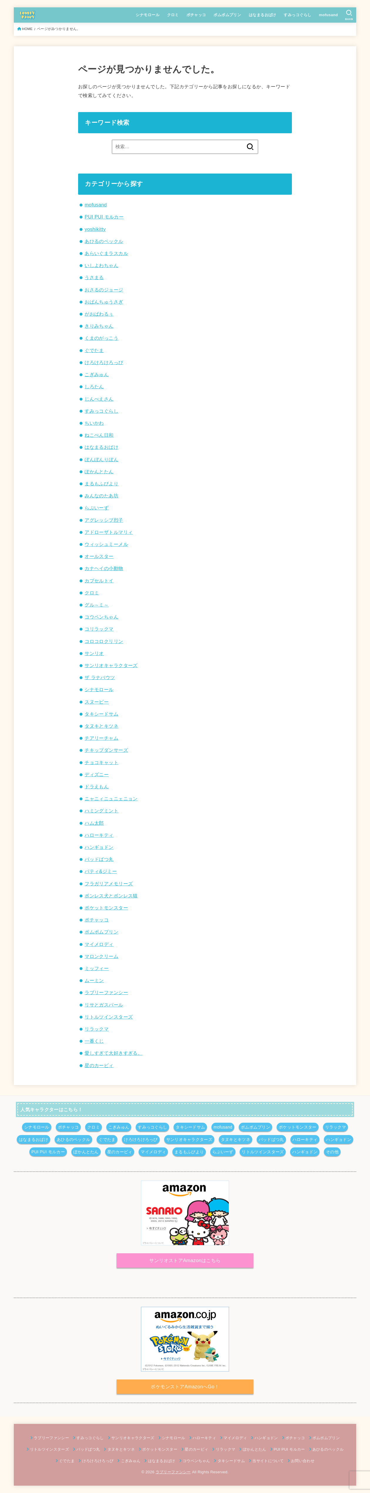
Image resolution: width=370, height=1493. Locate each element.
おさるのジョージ (104, 289)
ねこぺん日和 (99, 435)
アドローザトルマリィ (109, 532)
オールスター (99, 556)
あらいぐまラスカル (106, 253)
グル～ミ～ (97, 604)
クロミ (173, 15)
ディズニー (97, 774)
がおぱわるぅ (99, 313)
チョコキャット (101, 762)
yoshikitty (95, 229)
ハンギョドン (99, 847)
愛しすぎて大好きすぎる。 (113, 1053)
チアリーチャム (101, 738)
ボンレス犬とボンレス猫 (111, 895)
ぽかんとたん (99, 471)
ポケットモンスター (106, 907)
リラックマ (97, 1029)
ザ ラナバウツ (100, 677)
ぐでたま (94, 350)
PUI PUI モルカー (104, 216)
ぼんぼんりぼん (101, 459)
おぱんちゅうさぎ (104, 301)
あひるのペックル (104, 241)
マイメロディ (99, 944)
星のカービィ (99, 1065)
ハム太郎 (94, 823)
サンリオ (94, 653)
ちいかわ (94, 423)
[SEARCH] (349, 15)
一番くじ (94, 1041)
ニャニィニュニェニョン (111, 798)
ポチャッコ (196, 15)
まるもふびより (101, 483)
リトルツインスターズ (109, 1016)
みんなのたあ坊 (101, 495)
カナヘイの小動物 (104, 568)
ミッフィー (97, 968)
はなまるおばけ (262, 15)
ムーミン (94, 980)
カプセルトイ (99, 580)
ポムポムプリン (227, 15)
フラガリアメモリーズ (109, 883)
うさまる (94, 277)
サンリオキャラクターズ (111, 665)
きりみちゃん (99, 326)
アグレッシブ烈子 (104, 520)
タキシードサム (101, 713)
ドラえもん (97, 786)
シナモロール (147, 15)
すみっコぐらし (297, 15)
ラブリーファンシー (106, 992)
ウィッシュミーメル (106, 544)
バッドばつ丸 (99, 859)
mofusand (328, 15)
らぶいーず (97, 507)
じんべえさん (99, 398)
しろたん (94, 386)
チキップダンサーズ (106, 750)
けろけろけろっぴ (104, 362)
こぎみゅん (97, 374)
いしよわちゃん (101, 265)
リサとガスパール (104, 1004)
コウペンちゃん (101, 616)
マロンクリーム (101, 956)
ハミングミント (101, 810)
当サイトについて (268, 1461)
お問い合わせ (302, 1461)
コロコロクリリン (104, 641)
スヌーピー (97, 701)
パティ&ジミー (101, 871)
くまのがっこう (101, 338)
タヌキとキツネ (101, 726)
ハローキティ (99, 835)
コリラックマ (99, 628)
